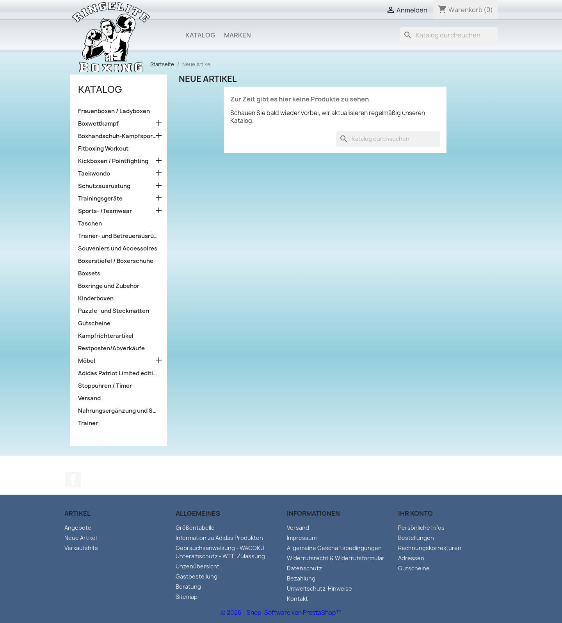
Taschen (90, 223)
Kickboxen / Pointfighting (113, 161)
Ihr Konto (415, 513)
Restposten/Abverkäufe (111, 348)
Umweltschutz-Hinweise (319, 588)
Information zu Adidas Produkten (219, 537)
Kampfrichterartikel (105, 336)
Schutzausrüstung (104, 186)
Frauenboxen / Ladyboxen (114, 111)
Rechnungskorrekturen (429, 548)
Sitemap (186, 596)
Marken (237, 35)
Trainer (88, 423)
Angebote (77, 527)
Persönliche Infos (421, 527)
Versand (89, 398)
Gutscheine (94, 323)
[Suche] (449, 35)
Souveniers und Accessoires (117, 248)
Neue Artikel (80, 537)
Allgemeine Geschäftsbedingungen (334, 548)
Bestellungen (416, 537)
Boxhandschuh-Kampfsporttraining (118, 136)
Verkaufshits (81, 548)
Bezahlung (301, 578)
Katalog (200, 35)
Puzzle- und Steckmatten (113, 311)
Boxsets (89, 273)
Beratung (188, 586)
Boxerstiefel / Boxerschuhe (115, 261)
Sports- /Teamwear (105, 211)
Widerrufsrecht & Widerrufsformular (335, 558)
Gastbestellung (196, 576)
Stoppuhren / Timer (105, 386)
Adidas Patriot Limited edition (118, 373)
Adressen (411, 558)
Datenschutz (304, 568)
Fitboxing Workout (103, 149)
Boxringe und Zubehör (108, 286)
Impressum (302, 537)
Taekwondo (94, 173)
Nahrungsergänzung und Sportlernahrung (118, 411)
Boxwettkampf (98, 124)
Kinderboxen (96, 298)
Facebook (73, 480)
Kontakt (297, 598)
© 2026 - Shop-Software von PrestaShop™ (281, 613)
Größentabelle (195, 527)
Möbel (86, 361)
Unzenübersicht (197, 566)
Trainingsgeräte (100, 198)
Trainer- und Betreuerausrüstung (118, 236)
